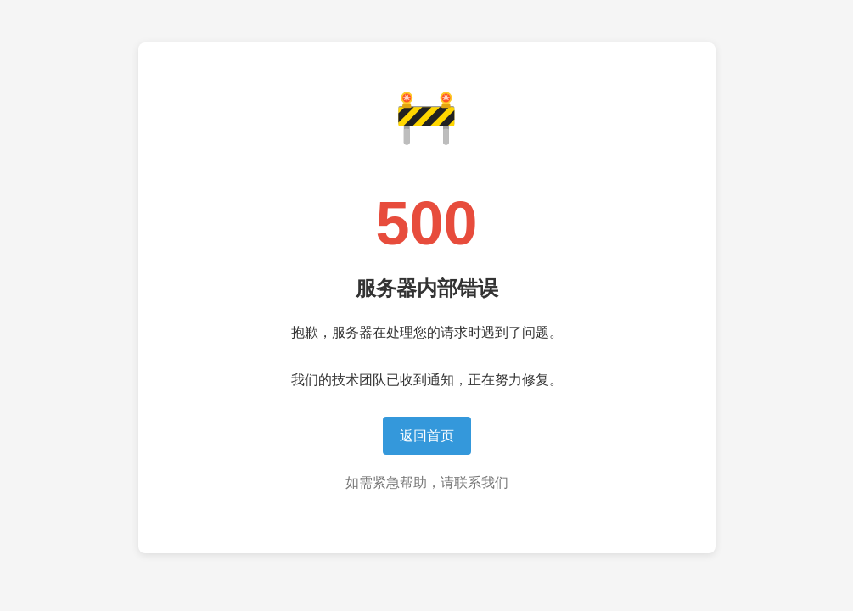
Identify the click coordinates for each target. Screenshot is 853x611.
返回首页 (427, 436)
